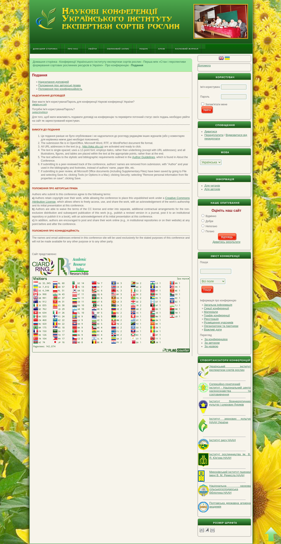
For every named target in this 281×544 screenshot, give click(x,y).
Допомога (204, 65)
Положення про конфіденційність (60, 89)
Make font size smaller (202, 529)
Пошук (144, 49)
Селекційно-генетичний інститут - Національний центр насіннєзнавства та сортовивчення (230, 389)
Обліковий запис (118, 49)
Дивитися (211, 131)
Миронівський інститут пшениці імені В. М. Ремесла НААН (230, 473)
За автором (212, 342)
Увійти (92, 49)
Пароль (205, 96)
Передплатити (214, 135)
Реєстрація (211, 319)
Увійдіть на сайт (39, 105)
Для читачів (212, 185)
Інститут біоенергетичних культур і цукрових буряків (230, 403)
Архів (161, 49)
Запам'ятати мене (216, 104)
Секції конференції (216, 308)
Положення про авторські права (59, 85)
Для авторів (212, 189)
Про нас (73, 49)
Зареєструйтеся (40, 112)
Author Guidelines (143, 157)
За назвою (211, 346)
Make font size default (207, 529)
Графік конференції (217, 315)
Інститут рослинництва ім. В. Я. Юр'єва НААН (230, 456)
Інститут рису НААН (222, 440)
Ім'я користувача (210, 87)
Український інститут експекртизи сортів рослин (230, 368)
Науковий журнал (186, 49)
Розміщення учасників (218, 322)
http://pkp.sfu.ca (92, 146)
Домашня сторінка (45, 49)
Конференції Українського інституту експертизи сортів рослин (100, 61)
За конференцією (216, 339)
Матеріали (211, 312)
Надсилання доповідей (53, 81)
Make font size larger (212, 529)
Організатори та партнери (221, 326)
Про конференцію (117, 65)
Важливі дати (213, 329)
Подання (137, 65)
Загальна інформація (218, 304)
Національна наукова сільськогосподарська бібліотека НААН (230, 489)
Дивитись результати (226, 242)
